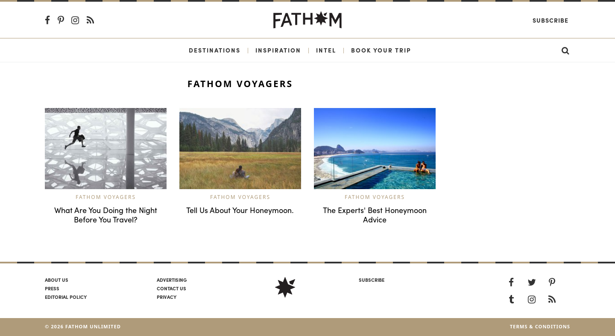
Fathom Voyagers (106, 197)
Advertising (172, 279)
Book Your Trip (381, 50)
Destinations (214, 50)
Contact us (171, 288)
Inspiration (278, 50)
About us (56, 279)
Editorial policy (66, 296)
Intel (326, 50)
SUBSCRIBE (371, 279)
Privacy (166, 296)
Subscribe (550, 20)
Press (52, 288)
